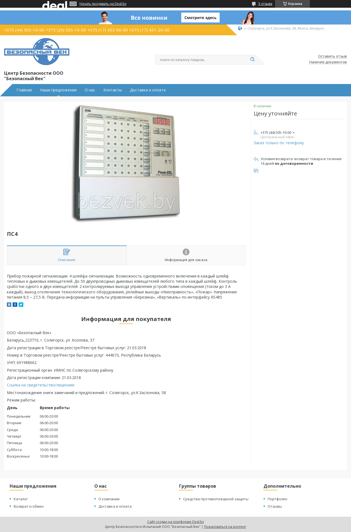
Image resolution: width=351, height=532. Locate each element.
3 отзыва (265, 3)
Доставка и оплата (148, 90)
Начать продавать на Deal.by (103, 4)
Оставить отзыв (332, 56)
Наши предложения (58, 90)
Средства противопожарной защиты (215, 498)
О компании (109, 498)
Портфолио (277, 498)
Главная (24, 90)
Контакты (112, 90)
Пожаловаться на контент (225, 526)
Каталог (21, 498)
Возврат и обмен (29, 506)
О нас (90, 90)
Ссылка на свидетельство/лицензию (41, 385)
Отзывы (275, 506)
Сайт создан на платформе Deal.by (175, 521)
